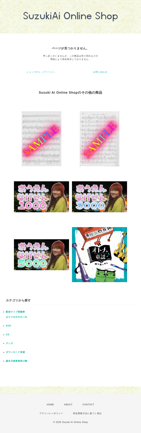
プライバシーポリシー (51, 413)
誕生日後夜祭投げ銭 (16, 317)
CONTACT (88, 404)
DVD (8, 325)
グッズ (9, 343)
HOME (50, 404)
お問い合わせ (100, 72)
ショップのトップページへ (40, 72)
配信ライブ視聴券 (15, 312)
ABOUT (68, 404)
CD (7, 334)
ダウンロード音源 (15, 352)
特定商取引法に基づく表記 (87, 413)
